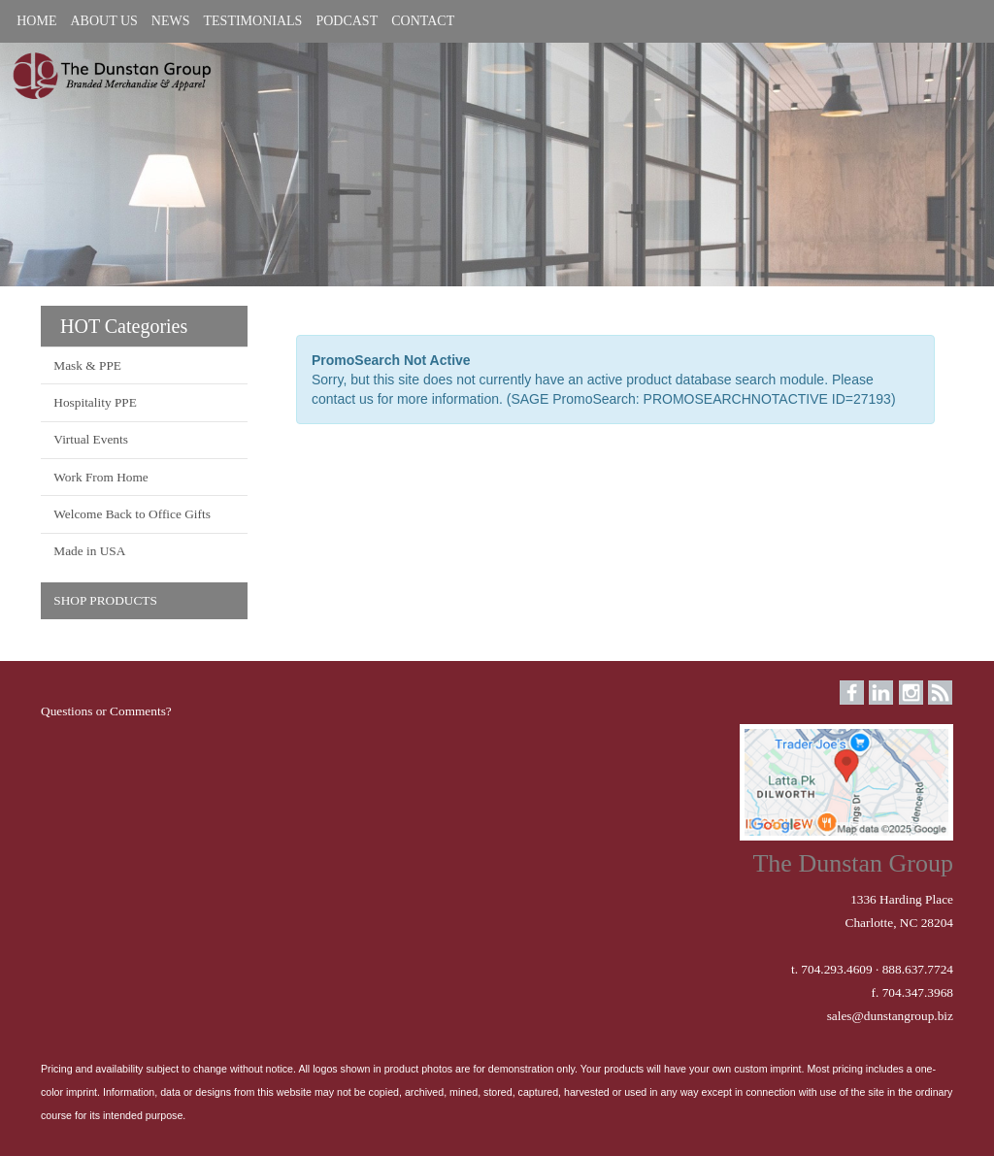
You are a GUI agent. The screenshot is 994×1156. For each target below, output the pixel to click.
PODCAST (346, 21)
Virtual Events (90, 439)
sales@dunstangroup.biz (890, 1015)
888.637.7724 (917, 969)
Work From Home (100, 477)
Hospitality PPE (95, 402)
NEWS (170, 21)
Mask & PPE (87, 365)
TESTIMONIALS (253, 21)
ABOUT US (103, 21)
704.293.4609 (836, 969)
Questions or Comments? (106, 711)
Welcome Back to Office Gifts (132, 514)
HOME (36, 21)
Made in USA (89, 551)
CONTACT (422, 21)
